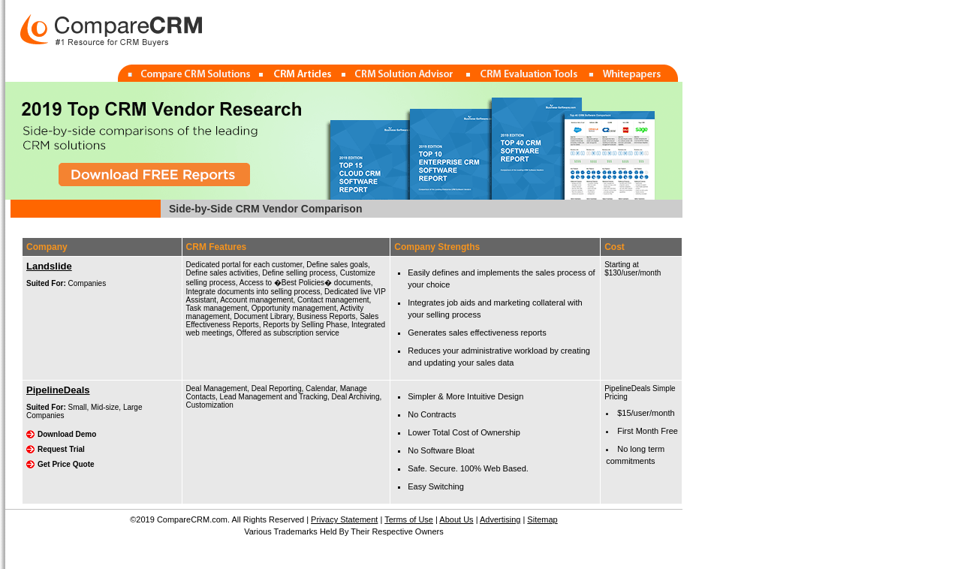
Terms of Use (408, 519)
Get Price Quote (66, 464)
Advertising (500, 519)
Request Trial (61, 449)
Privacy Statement (344, 519)
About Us (456, 519)
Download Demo (67, 434)
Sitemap (542, 519)
